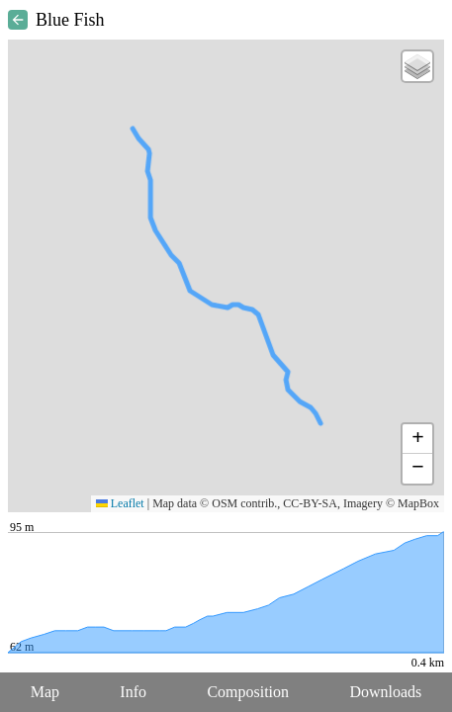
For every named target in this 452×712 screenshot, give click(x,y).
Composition (248, 691)
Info (133, 691)
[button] (417, 66)
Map (45, 691)
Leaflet (120, 503)
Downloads (385, 691)
